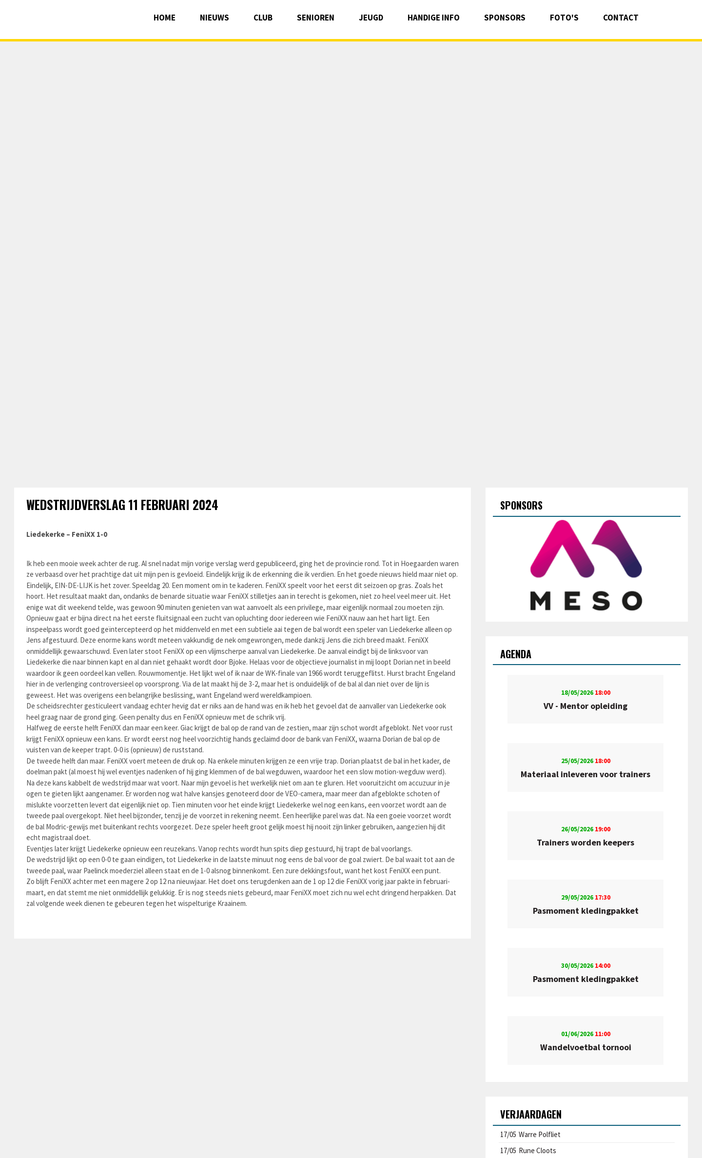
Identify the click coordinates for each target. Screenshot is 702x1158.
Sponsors (505, 17)
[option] (587, 565)
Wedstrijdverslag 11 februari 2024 (122, 504)
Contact (621, 17)
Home (165, 17)
